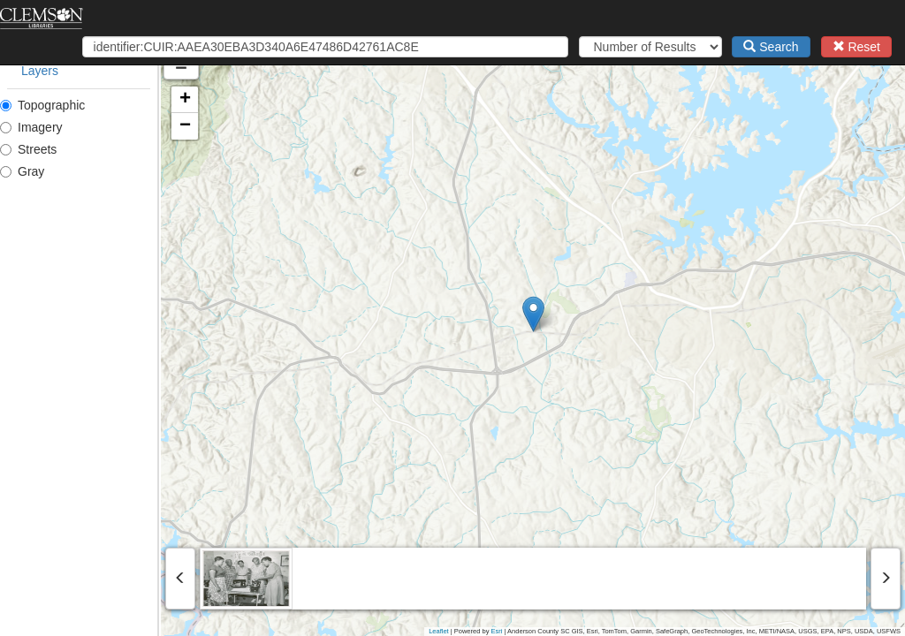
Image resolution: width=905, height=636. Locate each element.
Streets (28, 149)
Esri (496, 631)
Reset (856, 47)
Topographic (42, 105)
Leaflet (439, 631)
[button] (614, 314)
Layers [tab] (39, 71)
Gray (22, 171)
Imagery (31, 127)
